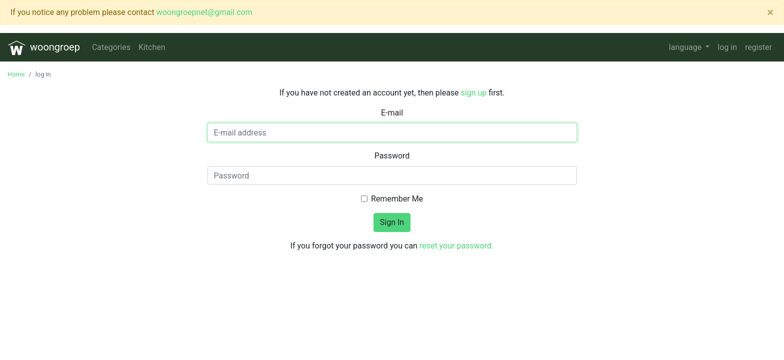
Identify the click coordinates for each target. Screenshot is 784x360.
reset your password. (457, 245)
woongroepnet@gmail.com (204, 12)
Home (16, 74)
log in (727, 47)
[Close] (770, 12)
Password (392, 155)
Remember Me (397, 199)
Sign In (392, 222)
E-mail (392, 113)
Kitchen (152, 47)
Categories (111, 47)
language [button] (686, 47)
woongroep (44, 47)
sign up (474, 93)
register (758, 47)
